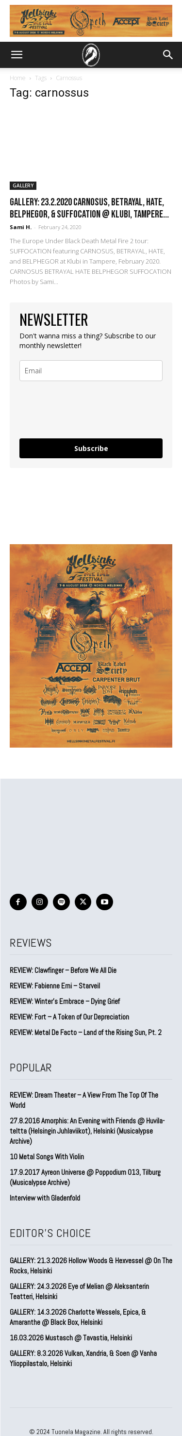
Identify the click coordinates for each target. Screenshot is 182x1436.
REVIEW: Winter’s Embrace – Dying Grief (65, 1001)
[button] (16, 55)
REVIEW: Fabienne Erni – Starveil (55, 985)
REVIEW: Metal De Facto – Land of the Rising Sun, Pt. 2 (86, 1032)
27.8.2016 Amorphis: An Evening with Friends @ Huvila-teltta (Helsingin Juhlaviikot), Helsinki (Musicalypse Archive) (87, 1131)
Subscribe (91, 448)
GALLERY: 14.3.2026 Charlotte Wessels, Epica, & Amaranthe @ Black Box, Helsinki (78, 1317)
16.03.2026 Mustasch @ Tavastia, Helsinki (71, 1337)
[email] (91, 370)
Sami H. (21, 227)
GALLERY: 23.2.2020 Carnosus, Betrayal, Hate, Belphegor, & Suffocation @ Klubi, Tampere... (89, 208)
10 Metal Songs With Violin (47, 1156)
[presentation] (76, 405)
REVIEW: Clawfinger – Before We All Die (63, 970)
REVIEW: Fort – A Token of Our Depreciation (69, 1016)
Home (18, 78)
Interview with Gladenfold (45, 1197)
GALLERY (23, 185)
